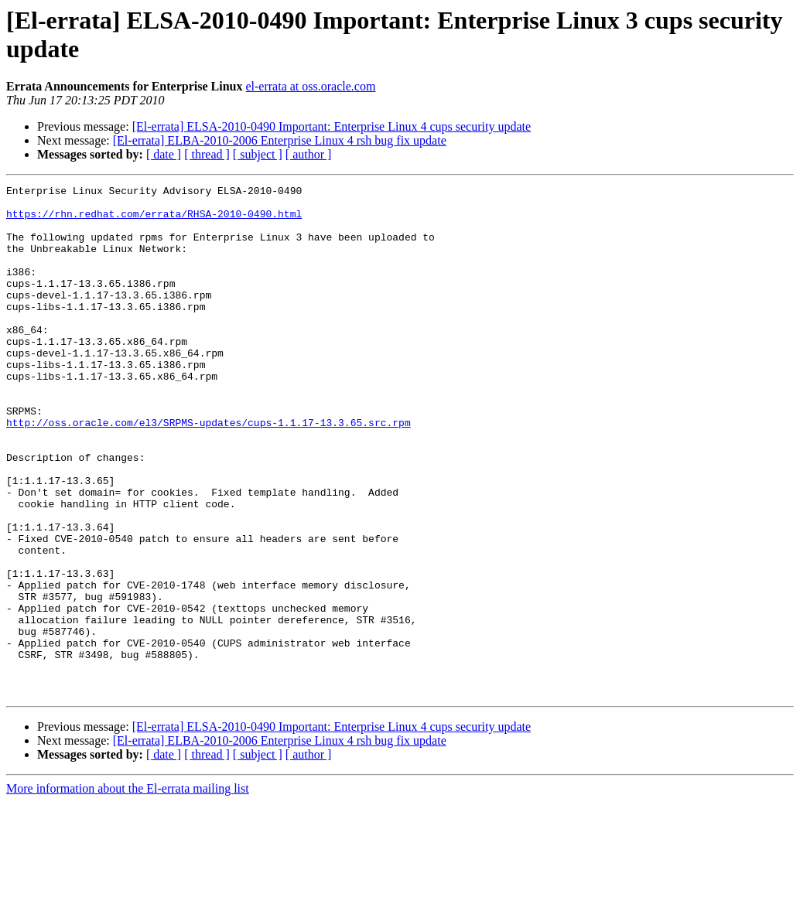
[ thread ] (207, 154)
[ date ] (163, 154)
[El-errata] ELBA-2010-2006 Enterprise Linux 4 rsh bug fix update (279, 140)
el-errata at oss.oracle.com (310, 86)
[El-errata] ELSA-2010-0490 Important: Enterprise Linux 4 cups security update (331, 126)
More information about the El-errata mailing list (127, 890)
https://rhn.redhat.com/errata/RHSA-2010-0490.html (154, 220)
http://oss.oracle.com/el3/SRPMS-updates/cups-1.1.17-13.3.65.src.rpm (208, 471)
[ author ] (308, 154)
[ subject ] (257, 154)
